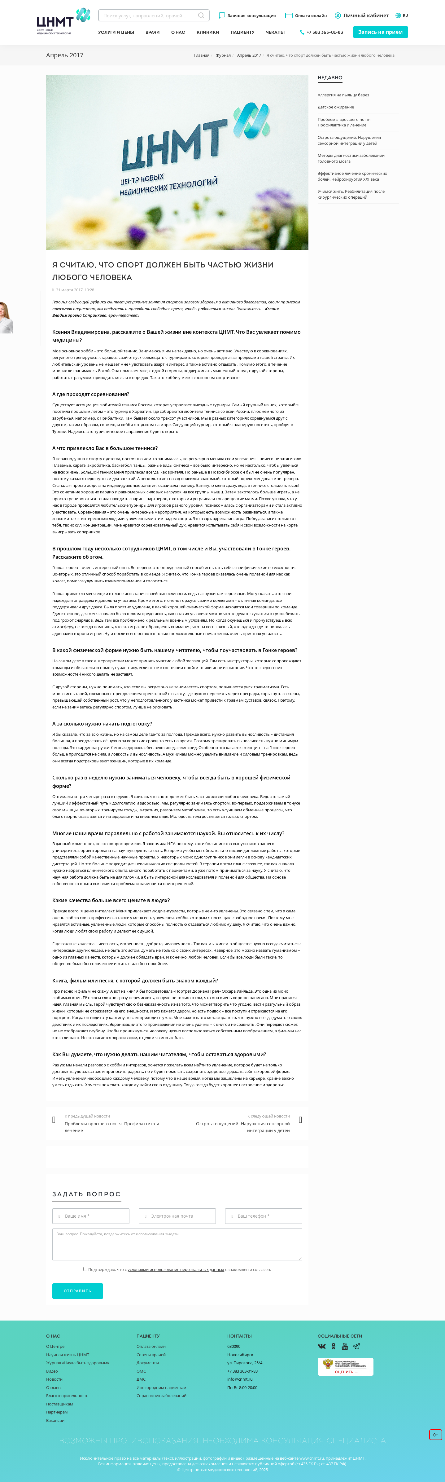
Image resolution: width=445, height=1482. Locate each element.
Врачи (153, 32)
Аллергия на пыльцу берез (343, 95)
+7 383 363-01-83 (325, 32)
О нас (178, 32)
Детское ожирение (336, 107)
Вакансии (55, 1420)
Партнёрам (57, 1412)
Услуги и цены (116, 32)
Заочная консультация (252, 15)
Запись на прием (380, 32)
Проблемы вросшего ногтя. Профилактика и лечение (344, 122)
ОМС (141, 1371)
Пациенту (243, 32)
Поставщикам (59, 1404)
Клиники (208, 32)
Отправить (78, 1291)
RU (401, 15)
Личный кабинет (366, 15)
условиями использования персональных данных (176, 1269)
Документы (148, 1362)
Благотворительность (67, 1395)
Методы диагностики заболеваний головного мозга (351, 158)
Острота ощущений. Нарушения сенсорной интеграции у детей (349, 140)
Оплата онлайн (311, 15)
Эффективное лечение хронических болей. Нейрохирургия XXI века (352, 176)
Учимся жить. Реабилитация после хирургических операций (351, 194)
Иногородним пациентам (161, 1387)
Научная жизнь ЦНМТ (67, 1354)
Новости (54, 1379)
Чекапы (275, 32)
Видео (52, 1371)
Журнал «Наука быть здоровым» (77, 1362)
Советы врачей (151, 1354)
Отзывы (53, 1387)
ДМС (141, 1379)
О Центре (55, 1346)
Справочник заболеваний (161, 1395)
